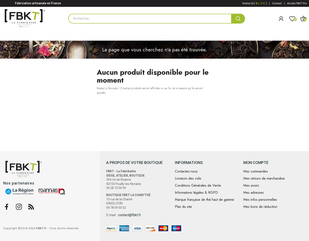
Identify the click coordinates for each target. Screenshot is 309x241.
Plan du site (183, 207)
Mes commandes (255, 171)
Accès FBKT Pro (297, 3)
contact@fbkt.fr (129, 215)
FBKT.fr (41, 228)
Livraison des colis (188, 178)
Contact (277, 3)
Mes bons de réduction (260, 207)
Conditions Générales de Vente (198, 185)
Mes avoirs (251, 185)
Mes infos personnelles (260, 200)
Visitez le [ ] (254, 3)
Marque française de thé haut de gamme (204, 200)
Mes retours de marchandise (264, 178)
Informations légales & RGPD (196, 192)
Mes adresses (253, 192)
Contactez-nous (186, 171)
